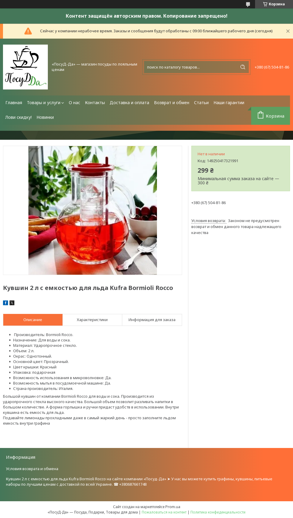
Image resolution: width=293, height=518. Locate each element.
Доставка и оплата (129, 102)
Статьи (201, 102)
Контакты (95, 102)
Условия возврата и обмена (32, 468)
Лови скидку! (18, 117)
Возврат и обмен (171, 102)
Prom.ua (172, 506)
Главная (13, 102)
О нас (74, 102)
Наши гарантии (228, 102)
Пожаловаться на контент (164, 512)
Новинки (45, 117)
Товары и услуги (43, 102)
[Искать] (243, 67)
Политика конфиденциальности (217, 512)
